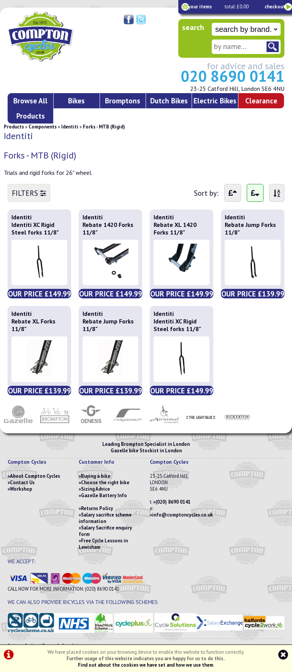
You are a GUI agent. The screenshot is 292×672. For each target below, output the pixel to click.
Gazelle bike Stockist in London (146, 450)
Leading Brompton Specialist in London (146, 444)
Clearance (261, 100)
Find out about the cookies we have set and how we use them (145, 665)
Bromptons (122, 100)
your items (200, 6)
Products (14, 127)
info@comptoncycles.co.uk (182, 515)
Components (43, 127)
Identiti (69, 127)
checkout (275, 6)
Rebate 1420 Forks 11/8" (108, 228)
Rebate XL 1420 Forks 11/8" (175, 228)
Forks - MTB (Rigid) (104, 127)
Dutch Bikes (169, 100)
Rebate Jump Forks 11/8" (250, 228)
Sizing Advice (95, 489)
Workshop (21, 489)
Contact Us (22, 482)
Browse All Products (30, 108)
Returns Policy (97, 508)
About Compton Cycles (35, 476)
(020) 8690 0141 (173, 502)
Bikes (76, 100)
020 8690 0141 (232, 76)
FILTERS (29, 193)
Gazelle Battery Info (104, 495)
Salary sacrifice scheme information (105, 518)
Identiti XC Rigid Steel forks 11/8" (35, 228)
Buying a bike (95, 476)
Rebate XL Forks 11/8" (33, 325)
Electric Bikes (215, 100)
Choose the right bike (105, 482)
